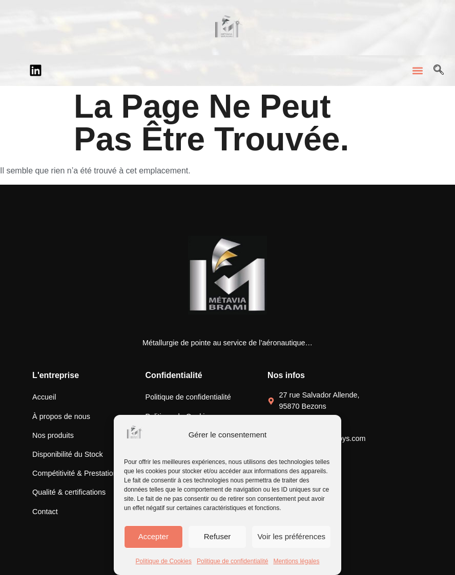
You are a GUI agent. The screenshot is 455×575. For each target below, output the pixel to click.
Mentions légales (296, 561)
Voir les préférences (291, 536)
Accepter (153, 536)
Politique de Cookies (164, 561)
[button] (417, 70)
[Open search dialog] (438, 70)
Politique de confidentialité (232, 561)
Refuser (217, 536)
